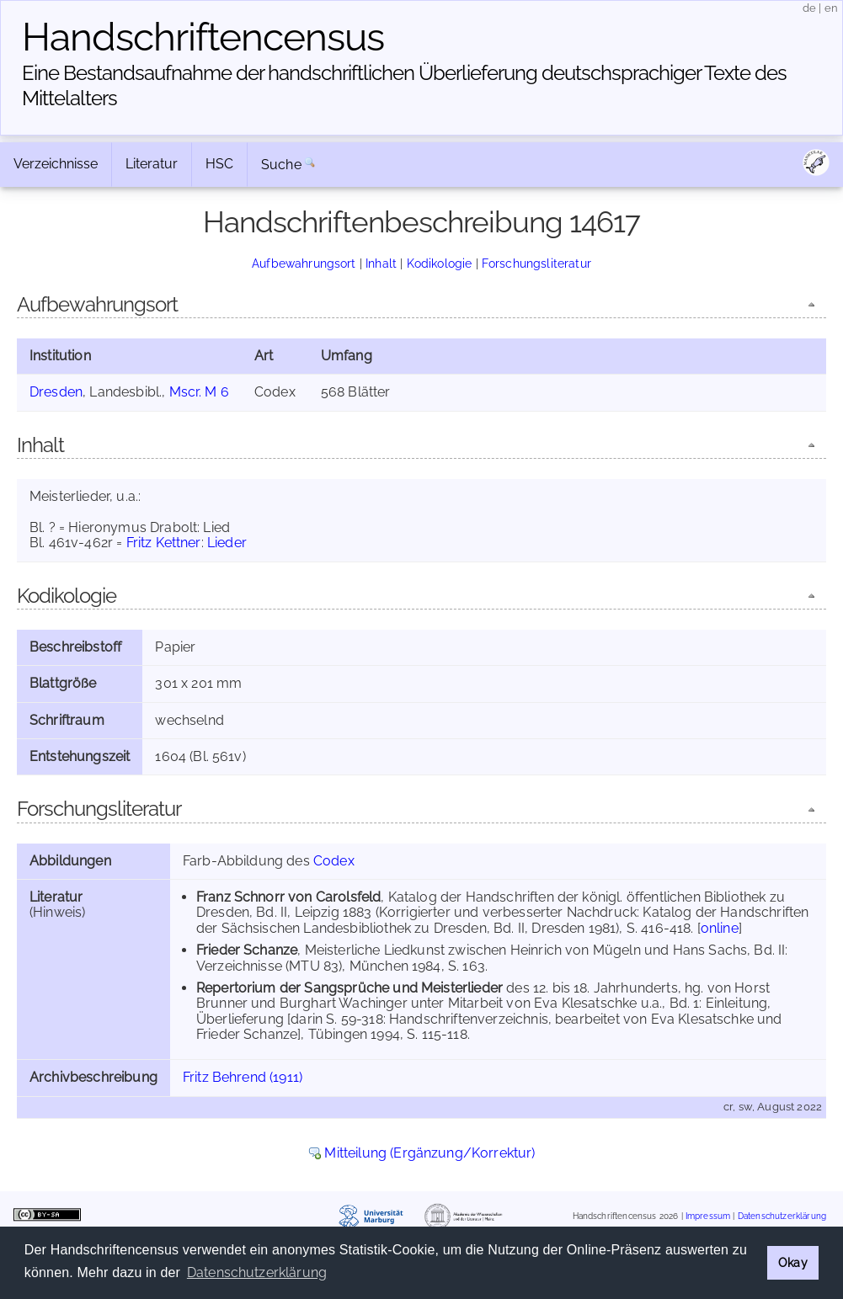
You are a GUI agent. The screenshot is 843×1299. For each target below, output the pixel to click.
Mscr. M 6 (199, 392)
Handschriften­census (203, 37)
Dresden (56, 392)
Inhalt (381, 263)
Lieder (227, 543)
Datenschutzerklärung (782, 1216)
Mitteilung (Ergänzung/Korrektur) (429, 1153)
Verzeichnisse (55, 164)
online (720, 928)
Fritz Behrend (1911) (242, 1077)
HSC (219, 164)
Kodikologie (439, 263)
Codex (334, 861)
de (809, 8)
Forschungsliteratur (536, 263)
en (831, 8)
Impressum (708, 1216)
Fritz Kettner (163, 543)
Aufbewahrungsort (304, 263)
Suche (281, 165)
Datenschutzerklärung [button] (257, 1272)
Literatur (151, 164)
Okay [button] (793, 1262)
